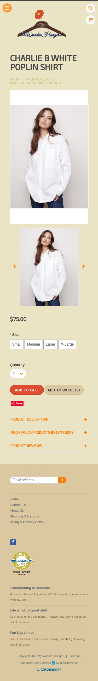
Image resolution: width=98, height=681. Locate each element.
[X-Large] (67, 344)
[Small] (17, 344)
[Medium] (33, 344)
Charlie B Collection (39, 79)
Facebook (13, 542)
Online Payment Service (21, 573)
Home (14, 79)
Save (19, 403)
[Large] (50, 344)
